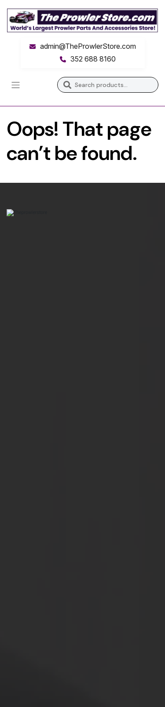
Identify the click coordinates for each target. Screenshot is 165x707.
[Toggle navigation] (16, 85)
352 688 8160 (93, 58)
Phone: (18, 522)
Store (16, 364)
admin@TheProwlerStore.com (88, 46)
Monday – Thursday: (39, 582)
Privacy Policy (29, 461)
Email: (16, 540)
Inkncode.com (87, 690)
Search (67, 84)
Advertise (22, 382)
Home (16, 347)
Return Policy (28, 443)
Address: (21, 554)
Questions (23, 478)
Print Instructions (34, 399)
